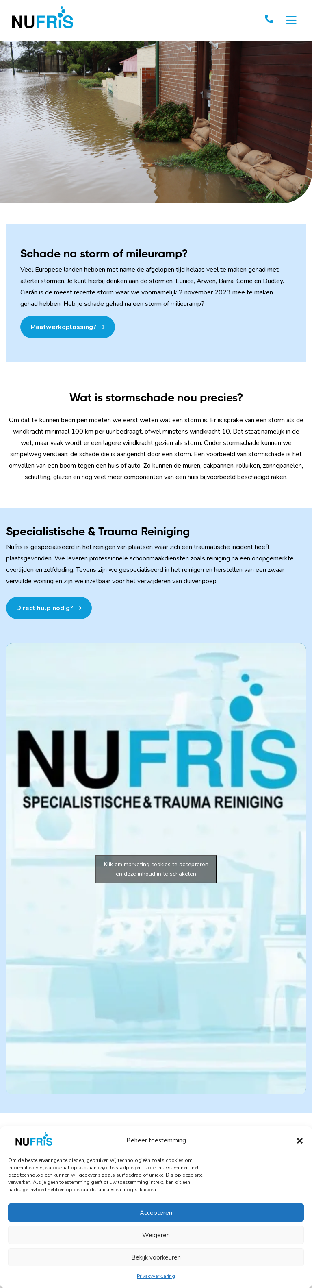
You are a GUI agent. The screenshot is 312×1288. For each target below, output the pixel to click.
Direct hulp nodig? (44, 608)
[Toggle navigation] (291, 20)
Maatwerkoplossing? (63, 327)
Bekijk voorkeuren (156, 1257)
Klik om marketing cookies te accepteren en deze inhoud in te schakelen (156, 869)
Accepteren (156, 1213)
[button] (300, 1140)
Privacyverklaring (156, 1276)
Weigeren (156, 1235)
